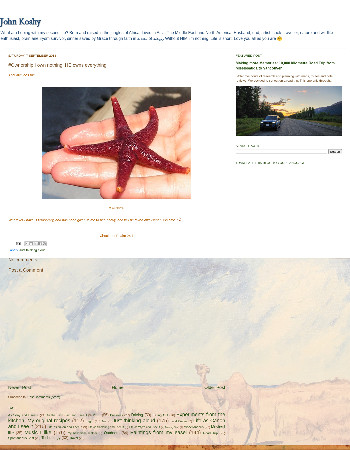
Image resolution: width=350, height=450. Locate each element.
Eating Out (160, 415)
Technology (50, 438)
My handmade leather (82, 433)
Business (116, 415)
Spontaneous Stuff (21, 438)
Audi (96, 415)
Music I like (37, 432)
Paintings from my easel (158, 432)
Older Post (214, 387)
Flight (89, 421)
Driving (137, 415)
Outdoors (111, 433)
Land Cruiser (179, 421)
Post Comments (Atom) (44, 397)
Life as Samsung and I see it (106, 427)
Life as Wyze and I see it (144, 427)
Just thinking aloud (32, 250)
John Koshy (20, 22)
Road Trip (210, 433)
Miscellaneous (194, 427)
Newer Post (19, 387)
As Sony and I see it (23, 415)
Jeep (104, 421)
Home (117, 387)
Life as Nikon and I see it (65, 427)
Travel (73, 438)
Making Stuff (172, 427)
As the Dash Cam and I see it (67, 415)
